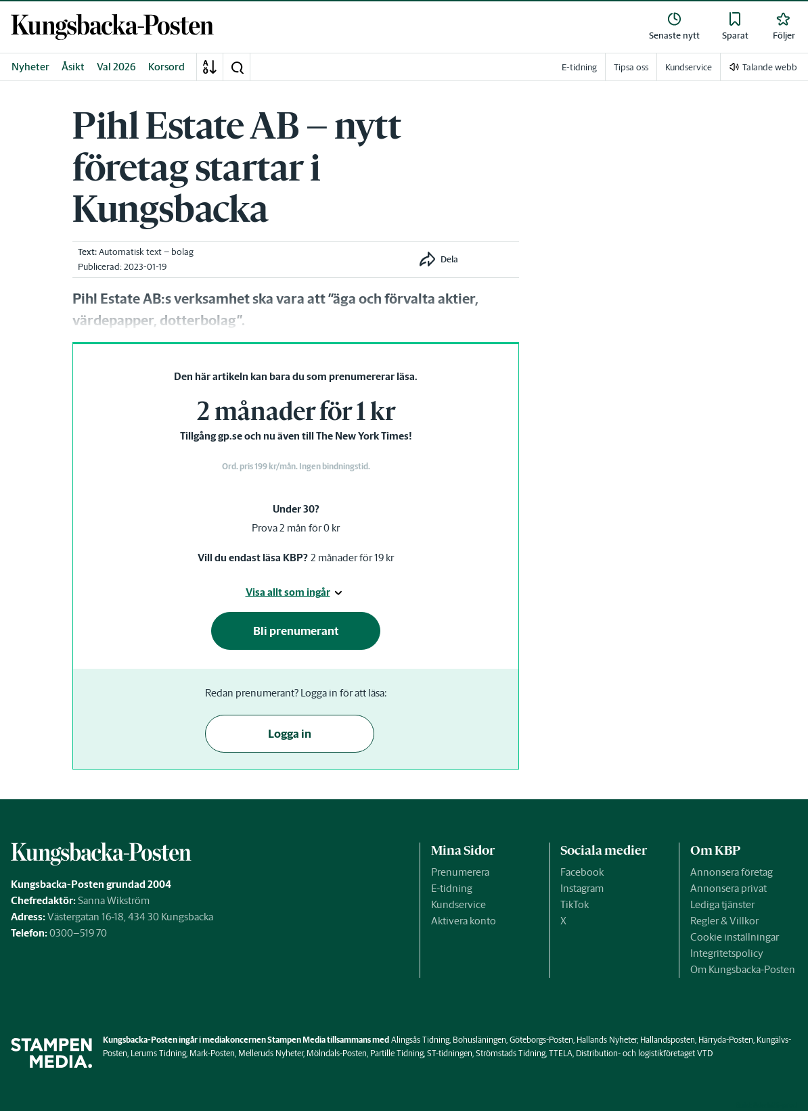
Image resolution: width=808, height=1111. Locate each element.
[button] (237, 67)
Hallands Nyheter (607, 1040)
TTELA (561, 1053)
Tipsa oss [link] (631, 67)
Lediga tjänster (722, 904)
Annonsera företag (731, 872)
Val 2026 (116, 66)
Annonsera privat (728, 888)
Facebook (582, 872)
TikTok (574, 904)
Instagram (582, 888)
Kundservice (458, 904)
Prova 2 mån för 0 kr (296, 527)
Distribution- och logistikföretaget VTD (644, 1053)
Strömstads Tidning (510, 1053)
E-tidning (451, 888)
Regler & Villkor (724, 920)
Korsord (166, 66)
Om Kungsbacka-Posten (742, 969)
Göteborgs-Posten (541, 1040)
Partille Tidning (397, 1053)
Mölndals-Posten (337, 1053)
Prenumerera (460, 872)
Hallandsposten (667, 1040)
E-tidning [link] (579, 67)
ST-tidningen (449, 1053)
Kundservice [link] (688, 67)
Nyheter (30, 66)
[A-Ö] (210, 66)
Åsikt (73, 66)
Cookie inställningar (734, 936)
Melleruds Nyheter (270, 1053)
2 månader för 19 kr (352, 557)
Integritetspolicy (726, 953)
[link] (112, 27)
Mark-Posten (212, 1053)
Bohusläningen (479, 1040)
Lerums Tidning (158, 1053)
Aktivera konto (463, 920)
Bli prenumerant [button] (296, 630)
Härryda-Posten (725, 1040)
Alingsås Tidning (420, 1040)
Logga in (289, 733)
